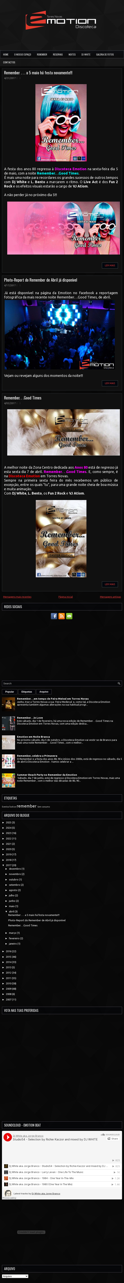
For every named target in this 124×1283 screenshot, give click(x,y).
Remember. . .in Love (30, 717)
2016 (9, 951)
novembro (15, 874)
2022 (9, 838)
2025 (9, 822)
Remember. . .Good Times (22, 398)
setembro (15, 884)
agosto (13, 890)
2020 (9, 849)
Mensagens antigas (110, 597)
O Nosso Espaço (22, 54)
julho (12, 895)
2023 (9, 833)
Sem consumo (43, 807)
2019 (9, 854)
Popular (9, 691)
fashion (12, 807)
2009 (9, 988)
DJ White (86, 54)
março (13, 932)
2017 (9, 865)
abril (12, 911)
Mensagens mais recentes (17, 597)
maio (12, 906)
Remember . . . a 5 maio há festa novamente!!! (38, 72)
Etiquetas (27, 691)
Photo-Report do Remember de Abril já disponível (40, 280)
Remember (42, 54)
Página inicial (65, 597)
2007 (9, 999)
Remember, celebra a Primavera (37, 755)
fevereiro (14, 938)
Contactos (9, 62)
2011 (9, 978)
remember (26, 806)
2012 (9, 972)
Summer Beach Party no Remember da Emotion (47, 774)
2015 (9, 956)
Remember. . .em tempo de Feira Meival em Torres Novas (53, 698)
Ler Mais (110, 265)
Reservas (58, 54)
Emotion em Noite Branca (33, 736)
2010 (9, 983)
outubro (14, 879)
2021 (9, 843)
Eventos (5, 807)
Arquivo (44, 691)
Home (5, 54)
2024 (9, 827)
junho (12, 900)
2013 (9, 967)
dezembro (15, 868)
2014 (9, 962)
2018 (9, 859)
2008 (9, 994)
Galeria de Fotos (105, 54)
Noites (72, 54)
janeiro (13, 943)
